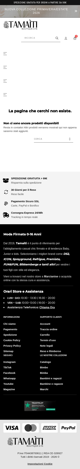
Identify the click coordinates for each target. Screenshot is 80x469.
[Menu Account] (68, 38)
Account (45, 323)
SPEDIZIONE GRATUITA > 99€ (29, 178)
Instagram (9, 361)
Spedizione (10, 334)
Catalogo (45, 361)
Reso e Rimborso (50, 351)
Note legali (46, 345)
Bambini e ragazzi (51, 378)
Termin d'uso (48, 340)
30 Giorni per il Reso (23, 189)
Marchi (44, 389)
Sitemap (8, 351)
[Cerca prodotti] (40, 38)
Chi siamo (9, 323)
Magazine (9, 389)
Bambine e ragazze (51, 383)
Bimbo (44, 367)
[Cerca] (53, 139)
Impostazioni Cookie (40, 463)
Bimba (44, 372)
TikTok (7, 367)
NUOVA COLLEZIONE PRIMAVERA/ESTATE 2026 (36, 11)
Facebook (9, 372)
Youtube (8, 383)
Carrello (45, 334)
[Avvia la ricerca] (57, 38)
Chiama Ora (47, 307)
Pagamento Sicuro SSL (25, 201)
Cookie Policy (11, 340)
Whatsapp (9, 378)
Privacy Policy (12, 345)
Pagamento (10, 329)
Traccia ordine (48, 329)
